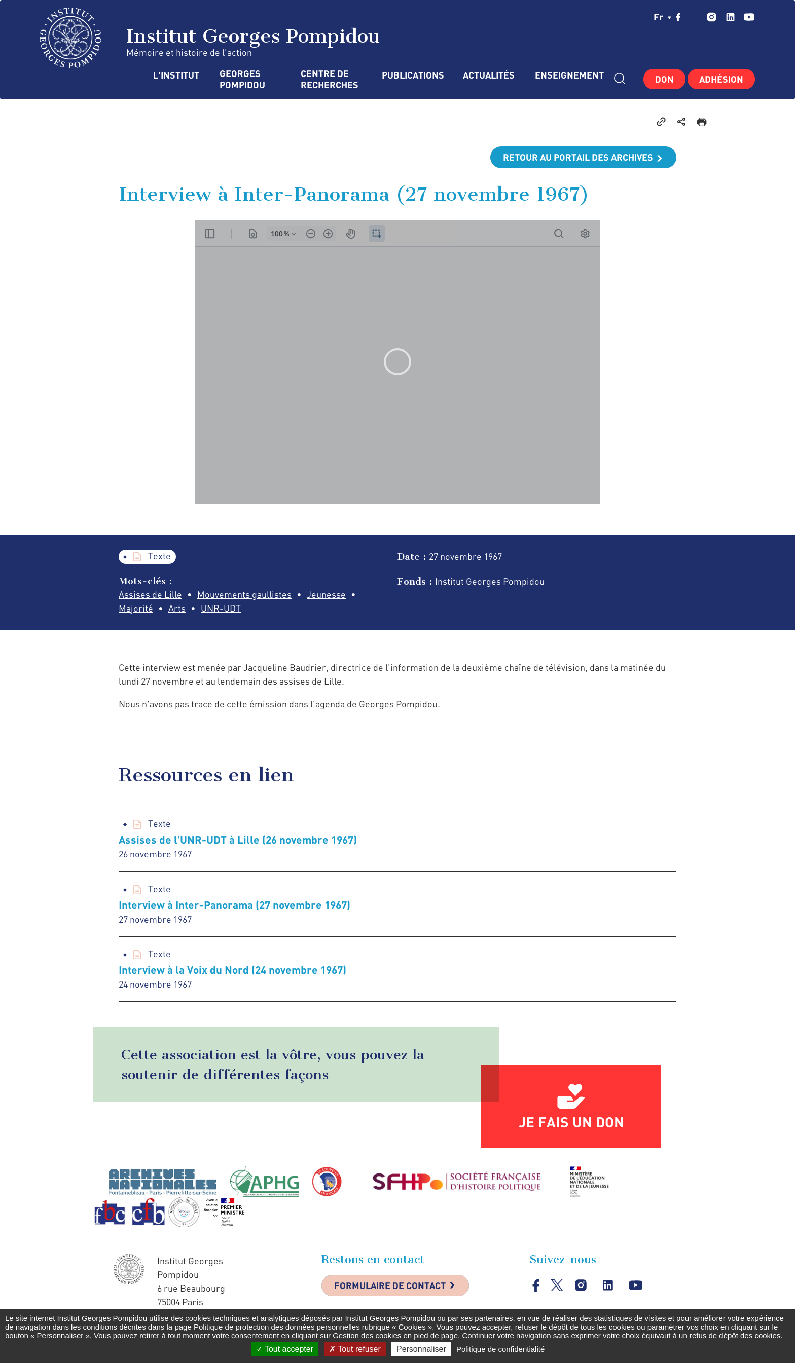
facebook (678, 16)
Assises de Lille (150, 594)
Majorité (136, 608)
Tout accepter (284, 1349)
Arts (177, 608)
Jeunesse (326, 594)
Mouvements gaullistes (244, 594)
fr (662, 16)
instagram (711, 17)
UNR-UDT (221, 608)
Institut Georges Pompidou (210, 38)
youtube (749, 17)
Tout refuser (355, 1349)
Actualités (489, 75)
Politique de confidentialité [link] (500, 1349)
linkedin (730, 17)
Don (664, 79)
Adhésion (721, 79)
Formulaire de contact (390, 1285)
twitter (694, 16)
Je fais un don (571, 1121)
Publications (412, 75)
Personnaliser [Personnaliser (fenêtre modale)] (421, 1349)
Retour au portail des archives (578, 157)
